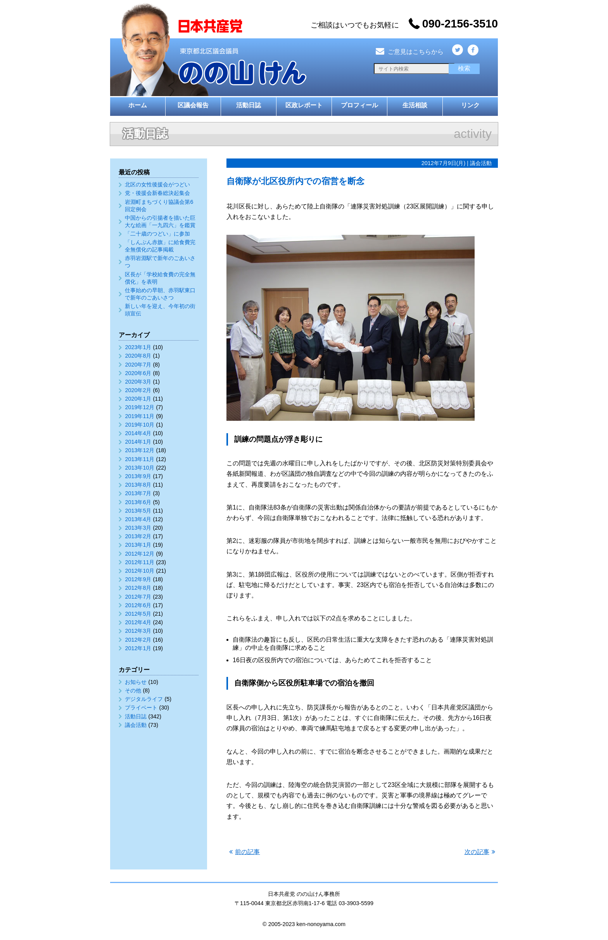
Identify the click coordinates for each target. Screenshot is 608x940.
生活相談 (414, 105)
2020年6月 (138, 373)
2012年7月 (138, 597)
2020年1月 (138, 399)
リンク (470, 105)
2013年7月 (138, 493)
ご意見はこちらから (409, 51)
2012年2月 (138, 640)
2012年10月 (139, 571)
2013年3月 (138, 528)
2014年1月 (138, 442)
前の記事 (247, 852)
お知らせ (136, 682)
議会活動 (136, 725)
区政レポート (304, 105)
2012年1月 (138, 648)
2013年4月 (138, 519)
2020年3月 (138, 382)
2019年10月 (139, 425)
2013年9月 (138, 476)
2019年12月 (139, 407)
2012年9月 (138, 579)
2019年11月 (139, 416)
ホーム (137, 105)
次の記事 (477, 852)
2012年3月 (138, 631)
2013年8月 (138, 485)
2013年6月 (138, 502)
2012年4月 (138, 622)
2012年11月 (139, 562)
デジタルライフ (144, 699)
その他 (133, 690)
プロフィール (359, 105)
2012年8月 (138, 588)
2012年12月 (139, 554)
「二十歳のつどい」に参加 (157, 234)
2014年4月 (138, 433)
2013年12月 (139, 450)
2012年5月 (138, 614)
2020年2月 (138, 390)
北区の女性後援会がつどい (157, 184)
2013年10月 (139, 468)
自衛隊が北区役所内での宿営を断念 (295, 181)
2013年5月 (138, 511)
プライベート (141, 707)
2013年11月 (139, 459)
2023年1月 (138, 347)
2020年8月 (138, 356)
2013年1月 (138, 545)
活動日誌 (248, 105)
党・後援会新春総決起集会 (157, 193)
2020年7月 (138, 365)
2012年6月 (138, 605)
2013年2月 (138, 536)
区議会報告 (193, 105)
